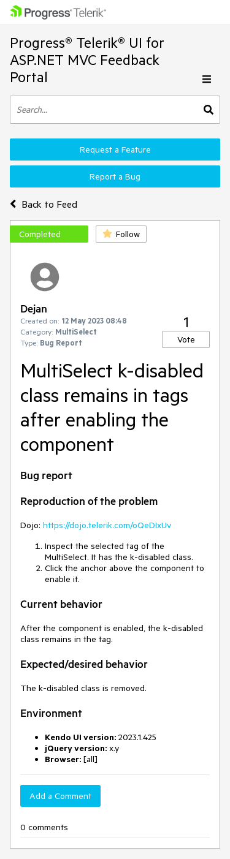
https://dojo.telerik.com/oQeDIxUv (107, 525)
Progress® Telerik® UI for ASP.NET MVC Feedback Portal (87, 60)
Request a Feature (115, 149)
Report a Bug (115, 176)
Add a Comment (60, 795)
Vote (186, 339)
